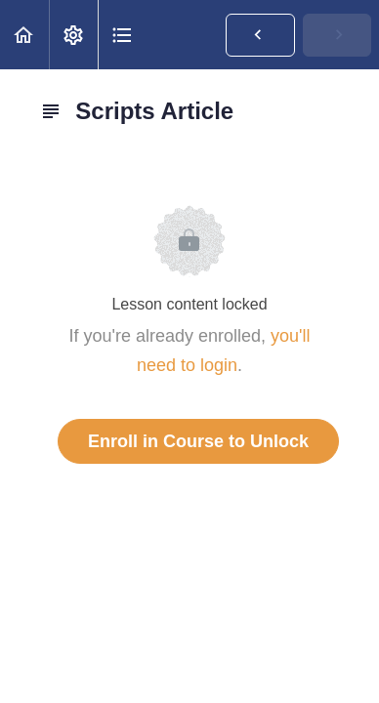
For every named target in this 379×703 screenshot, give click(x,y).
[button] (24, 34)
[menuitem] (73, 34)
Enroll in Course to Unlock (198, 441)
